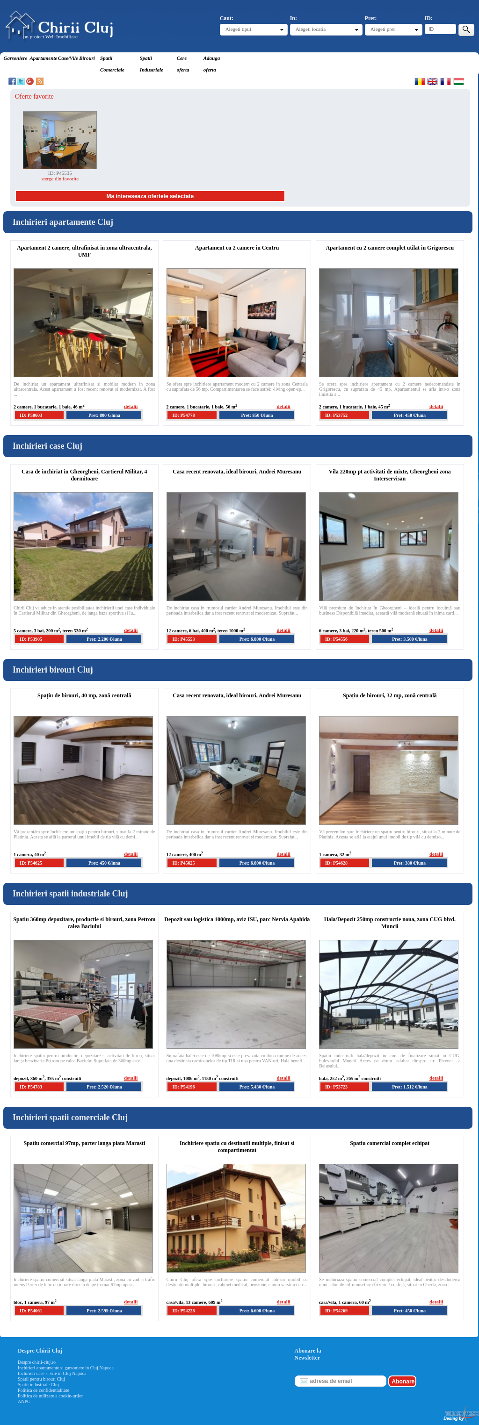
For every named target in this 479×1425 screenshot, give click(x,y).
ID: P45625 (183, 863)
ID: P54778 (183, 415)
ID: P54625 (31, 863)
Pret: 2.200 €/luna (104, 639)
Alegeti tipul (238, 29)
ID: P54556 (336, 639)
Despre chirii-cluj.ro (37, 1362)
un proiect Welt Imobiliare (50, 36)
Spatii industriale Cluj (38, 1384)
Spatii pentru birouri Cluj (41, 1379)
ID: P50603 (31, 415)
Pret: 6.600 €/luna (257, 1310)
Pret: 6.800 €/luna (257, 639)
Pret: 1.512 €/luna (410, 1086)
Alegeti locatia (311, 29)
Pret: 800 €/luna (104, 415)
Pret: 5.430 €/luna (257, 1086)
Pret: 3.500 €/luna (410, 639)
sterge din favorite (60, 178)
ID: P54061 (31, 1310)
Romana (419, 81)
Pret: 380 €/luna (410, 863)
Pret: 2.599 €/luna (104, 1310)
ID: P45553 (183, 639)
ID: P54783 (31, 1086)
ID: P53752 (336, 415)
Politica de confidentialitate (43, 1390)
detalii (131, 406)
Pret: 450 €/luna (410, 415)
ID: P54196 (183, 1086)
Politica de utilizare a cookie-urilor (50, 1395)
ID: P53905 (31, 639)
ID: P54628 (336, 863)
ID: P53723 (336, 1086)
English (432, 81)
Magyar (458, 81)
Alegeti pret (382, 29)
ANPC (24, 1401)
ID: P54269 (336, 1310)
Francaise (445, 81)
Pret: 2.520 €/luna (104, 1086)
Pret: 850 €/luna (257, 415)
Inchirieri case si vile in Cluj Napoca (52, 1373)
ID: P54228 (183, 1310)
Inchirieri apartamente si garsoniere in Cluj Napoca (66, 1367)
